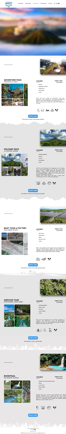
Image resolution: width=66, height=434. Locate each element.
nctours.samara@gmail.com (33, 428)
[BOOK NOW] (33, 116)
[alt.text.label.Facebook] (55, 3)
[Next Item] (25, 95)
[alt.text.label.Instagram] (56, 3)
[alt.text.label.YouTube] (58, 3)
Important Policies (33, 431)
